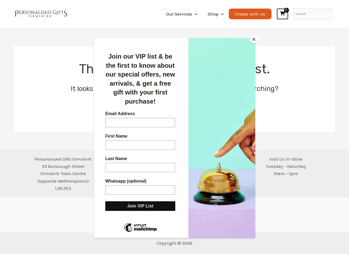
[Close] (254, 39)
